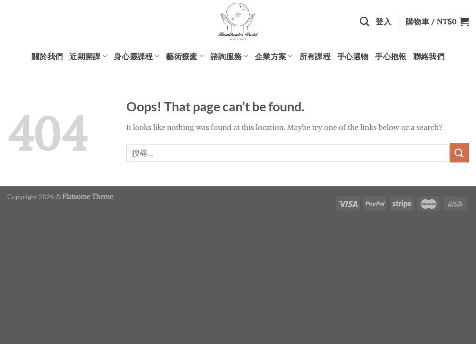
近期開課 (88, 56)
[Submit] (459, 152)
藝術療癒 (185, 56)
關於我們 (47, 56)
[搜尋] (364, 21)
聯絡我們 (428, 56)
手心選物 (352, 56)
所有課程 (315, 56)
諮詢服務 (229, 56)
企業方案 (274, 56)
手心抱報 (390, 56)
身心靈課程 (136, 56)
